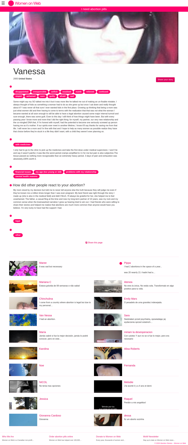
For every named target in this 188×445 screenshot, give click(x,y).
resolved (66, 92)
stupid (18, 96)
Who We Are (8, 436)
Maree (43, 262)
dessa (127, 415)
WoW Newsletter (151, 436)
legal (17, 221)
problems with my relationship (81, 172)
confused (103, 92)
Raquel (128, 398)
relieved (90, 92)
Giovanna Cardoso (50, 415)
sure (42, 96)
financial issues (23, 172)
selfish (54, 92)
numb (78, 92)
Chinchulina (46, 298)
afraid (63, 96)
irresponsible (39, 92)
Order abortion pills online (61, 436)
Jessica (43, 398)
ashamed (30, 96)
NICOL (43, 382)
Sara (127, 315)
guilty (52, 96)
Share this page (94, 242)
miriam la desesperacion (138, 332)
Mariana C (45, 282)
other (18, 235)
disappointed (21, 92)
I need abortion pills (94, 9)
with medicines (22, 144)
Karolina (44, 348)
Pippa (127, 262)
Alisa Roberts (132, 348)
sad (72, 96)
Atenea (128, 282)
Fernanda (129, 365)
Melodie (128, 382)
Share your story (165, 79)
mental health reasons (26, 176)
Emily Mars (130, 298)
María (42, 332)
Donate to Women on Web (108, 436)
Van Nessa (45, 315)
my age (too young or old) (48, 172)
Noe (41, 365)
